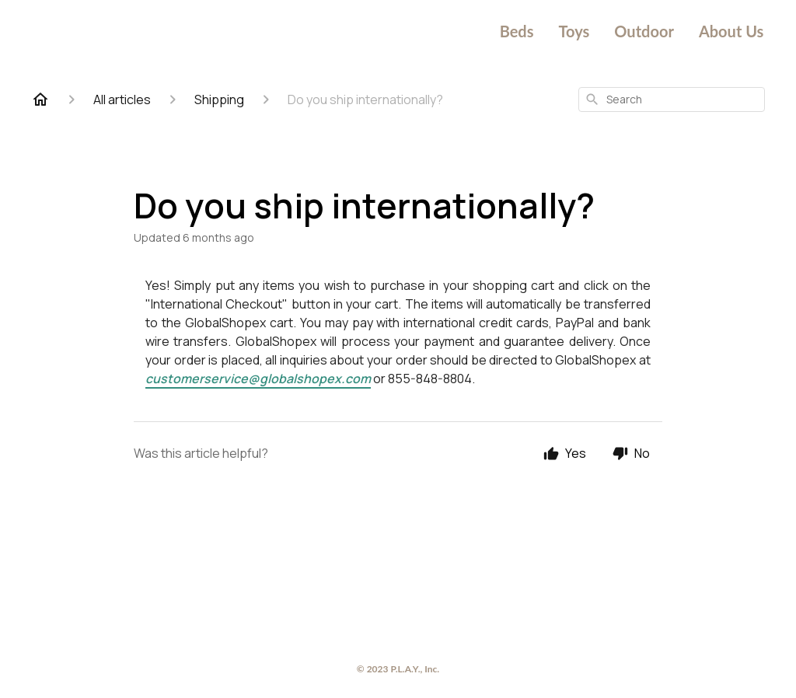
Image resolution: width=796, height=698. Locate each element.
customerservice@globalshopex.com (258, 378)
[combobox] (671, 99)
